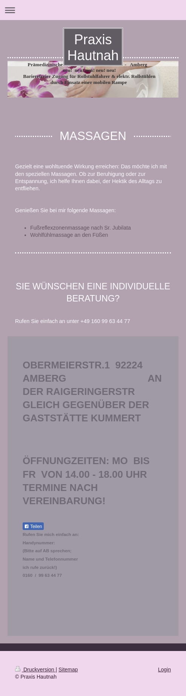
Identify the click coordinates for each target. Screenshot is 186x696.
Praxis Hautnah (92, 47)
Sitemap (68, 669)
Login (164, 669)
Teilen (33, 526)
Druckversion (35, 669)
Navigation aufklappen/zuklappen (93, 10)
